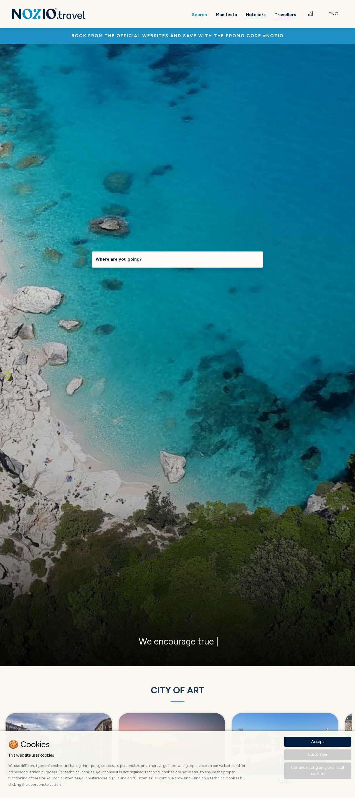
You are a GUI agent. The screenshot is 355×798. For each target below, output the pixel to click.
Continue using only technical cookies (317, 770)
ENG (333, 13)
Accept (317, 741)
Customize (317, 754)
